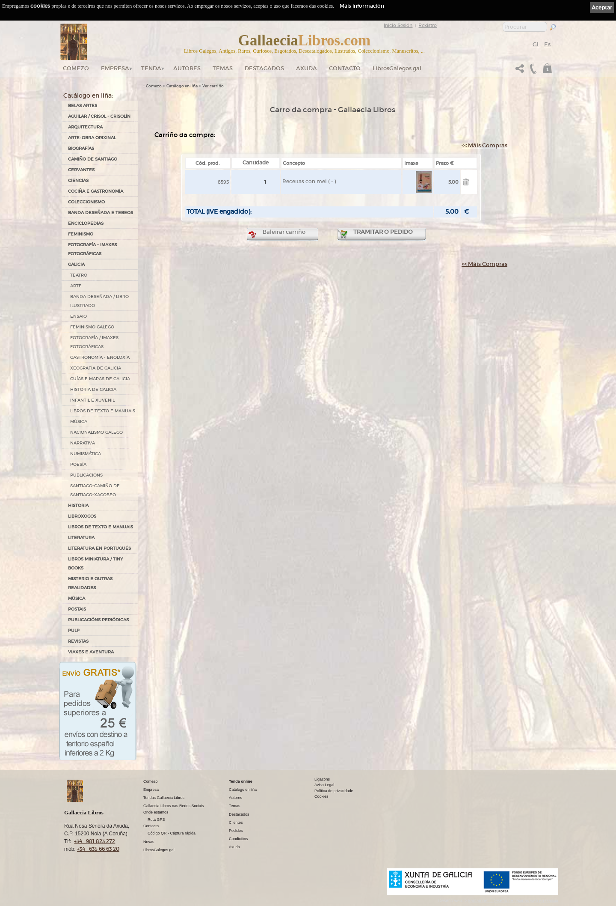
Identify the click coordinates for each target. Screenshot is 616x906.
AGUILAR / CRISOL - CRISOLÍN (99, 116)
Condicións (238, 839)
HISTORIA (78, 505)
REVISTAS (78, 641)
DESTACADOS (264, 68)
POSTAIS (77, 609)
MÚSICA (78, 421)
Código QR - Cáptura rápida (171, 833)
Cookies (321, 796)
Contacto (345, 68)
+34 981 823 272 (94, 841)
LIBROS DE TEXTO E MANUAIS (102, 411)
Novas (148, 842)
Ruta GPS (156, 819)
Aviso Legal (324, 785)
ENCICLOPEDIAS (86, 223)
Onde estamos (156, 812)
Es (547, 44)
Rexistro (427, 25)
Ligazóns (322, 779)
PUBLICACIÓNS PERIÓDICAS (98, 620)
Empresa (115, 68)
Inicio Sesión (398, 25)
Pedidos (236, 831)
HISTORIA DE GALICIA (93, 389)
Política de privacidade (333, 791)
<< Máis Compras (484, 145)
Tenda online (240, 781)
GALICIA (76, 264)
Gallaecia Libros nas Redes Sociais (173, 806)
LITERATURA (81, 537)
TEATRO (78, 275)
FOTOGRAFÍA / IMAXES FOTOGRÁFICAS (94, 342)
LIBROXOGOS (82, 516)
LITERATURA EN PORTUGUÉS (99, 548)
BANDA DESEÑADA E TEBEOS (100, 212)
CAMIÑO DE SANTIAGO (92, 159)
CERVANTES (81, 170)
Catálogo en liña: (88, 95)
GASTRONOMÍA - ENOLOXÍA (100, 357)
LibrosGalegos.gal (397, 68)
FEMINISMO (80, 234)
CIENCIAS (78, 180)
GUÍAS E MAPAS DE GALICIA (100, 378)
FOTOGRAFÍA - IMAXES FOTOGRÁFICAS (92, 249)
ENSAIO (78, 316)
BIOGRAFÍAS (81, 148)
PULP (74, 630)
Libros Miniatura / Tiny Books (95, 563)
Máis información (362, 6)
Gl (536, 44)
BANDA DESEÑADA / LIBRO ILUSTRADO (99, 301)
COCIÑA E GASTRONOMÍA (95, 191)
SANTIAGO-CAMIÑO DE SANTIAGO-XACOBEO (95, 490)
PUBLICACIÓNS (86, 475)
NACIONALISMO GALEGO (96, 432)
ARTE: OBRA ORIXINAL (92, 137)
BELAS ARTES (82, 105)
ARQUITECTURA (85, 127)
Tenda (151, 68)
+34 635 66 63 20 (98, 849)
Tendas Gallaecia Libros (163, 798)
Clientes (236, 822)
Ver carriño (213, 86)
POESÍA (78, 464)
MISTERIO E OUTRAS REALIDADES (90, 583)
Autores (187, 68)
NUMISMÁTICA (85, 453)
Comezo (76, 68)
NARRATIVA (82, 443)
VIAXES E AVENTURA (91, 652)
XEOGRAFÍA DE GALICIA (95, 368)
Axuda (306, 68)
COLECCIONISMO (86, 202)
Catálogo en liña (182, 86)
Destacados (239, 814)
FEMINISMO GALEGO (92, 327)
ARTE (76, 286)
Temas (223, 68)
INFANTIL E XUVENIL (92, 400)
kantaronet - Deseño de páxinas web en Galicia (513, 900)
